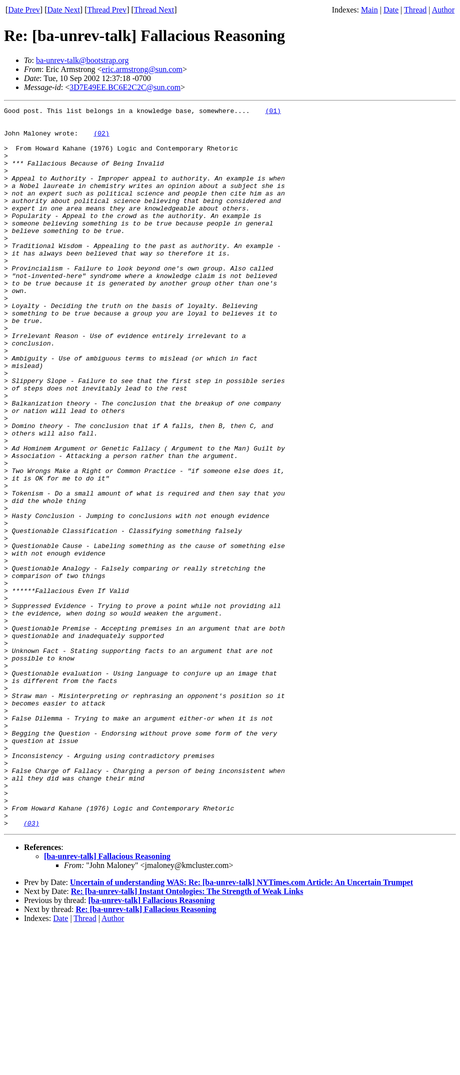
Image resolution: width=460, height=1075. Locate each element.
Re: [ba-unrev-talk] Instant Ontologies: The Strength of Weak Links (187, 1035)
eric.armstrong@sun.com (142, 69)
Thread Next (154, 10)
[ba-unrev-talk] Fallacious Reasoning (107, 1000)
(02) (101, 139)
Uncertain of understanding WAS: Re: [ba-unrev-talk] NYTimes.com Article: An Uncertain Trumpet (241, 1026)
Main (369, 10)
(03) (31, 967)
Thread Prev (106, 10)
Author (443, 10)
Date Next (64, 10)
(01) (273, 112)
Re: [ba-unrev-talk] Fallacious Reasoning (146, 1053)
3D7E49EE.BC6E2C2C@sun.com (125, 87)
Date (391, 10)
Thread (415, 10)
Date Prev (24, 10)
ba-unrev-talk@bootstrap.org (82, 60)
